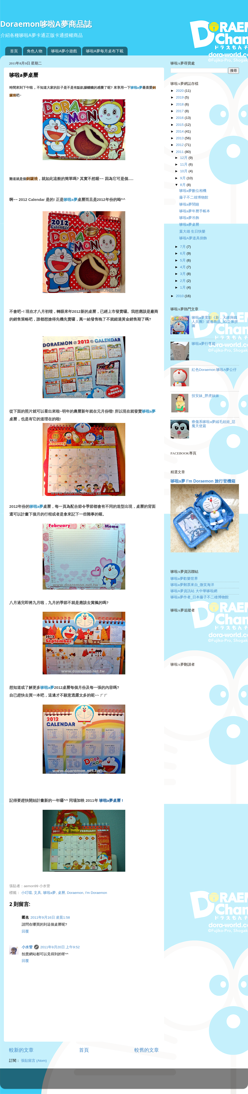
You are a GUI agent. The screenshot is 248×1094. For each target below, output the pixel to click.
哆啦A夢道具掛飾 (193, 238)
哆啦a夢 (136, 87)
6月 (183, 253)
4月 (183, 267)
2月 (183, 281)
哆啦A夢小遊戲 (64, 51)
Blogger (144, 1081)
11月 (184, 164)
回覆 (25, 931)
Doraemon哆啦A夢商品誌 (46, 24)
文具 (37, 893)
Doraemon (75, 893)
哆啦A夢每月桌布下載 (104, 51)
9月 (183, 178)
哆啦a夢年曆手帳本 (194, 211)
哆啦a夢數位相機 (193, 191)
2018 (180, 104)
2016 (180, 118)
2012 (180, 145)
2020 (180, 91)
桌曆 (61, 893)
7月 (183, 247)
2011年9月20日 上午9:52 (60, 947)
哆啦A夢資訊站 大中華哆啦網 (194, 591)
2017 (180, 111)
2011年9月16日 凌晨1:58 (50, 917)
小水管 (27, 947)
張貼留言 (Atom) (34, 1061)
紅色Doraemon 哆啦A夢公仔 (214, 370)
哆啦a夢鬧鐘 (189, 204)
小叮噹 (26, 893)
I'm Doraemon (96, 893)
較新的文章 (21, 1050)
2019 (180, 97)
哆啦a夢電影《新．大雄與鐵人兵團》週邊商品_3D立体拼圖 (215, 322)
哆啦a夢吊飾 (189, 218)
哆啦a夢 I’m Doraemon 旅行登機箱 (203, 481)
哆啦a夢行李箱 (203, 344)
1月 (183, 287)
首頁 (14, 51)
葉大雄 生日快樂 (192, 231)
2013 (180, 138)
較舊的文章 (146, 1050)
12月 (184, 158)
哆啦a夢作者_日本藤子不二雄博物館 (200, 597)
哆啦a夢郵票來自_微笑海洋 (192, 585)
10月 (184, 171)
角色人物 (34, 51)
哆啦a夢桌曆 (189, 224)
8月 (183, 185)
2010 (180, 296)
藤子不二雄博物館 (193, 197)
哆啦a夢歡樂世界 (184, 579)
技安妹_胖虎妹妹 (205, 396)
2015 (180, 125)
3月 (183, 274)
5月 (183, 260)
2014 (180, 131)
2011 (180, 152)
